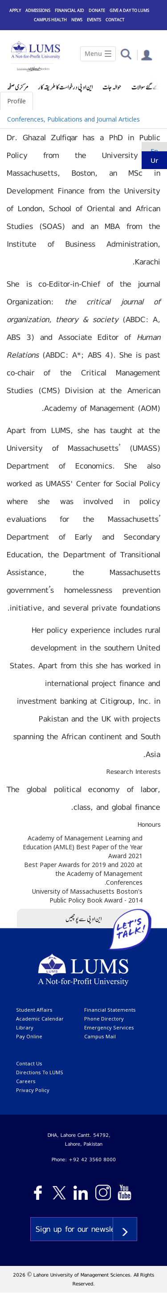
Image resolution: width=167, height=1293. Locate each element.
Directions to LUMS (39, 1072)
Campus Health (50, 20)
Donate (97, 10)
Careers (26, 1081)
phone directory (104, 1018)
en (154, 150)
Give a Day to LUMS (129, 10)
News (76, 20)
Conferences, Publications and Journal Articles (73, 119)
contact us (29, 1063)
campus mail (100, 1036)
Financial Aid (69, 10)
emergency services (109, 1027)
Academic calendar (40, 1018)
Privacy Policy (32, 1090)
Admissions (37, 10)
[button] (126, 53)
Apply (15, 10)
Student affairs (34, 1009)
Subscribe (125, 1229)
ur (154, 160)
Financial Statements (110, 1009)
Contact (115, 20)
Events (94, 20)
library (24, 1027)
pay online (29, 1036)
